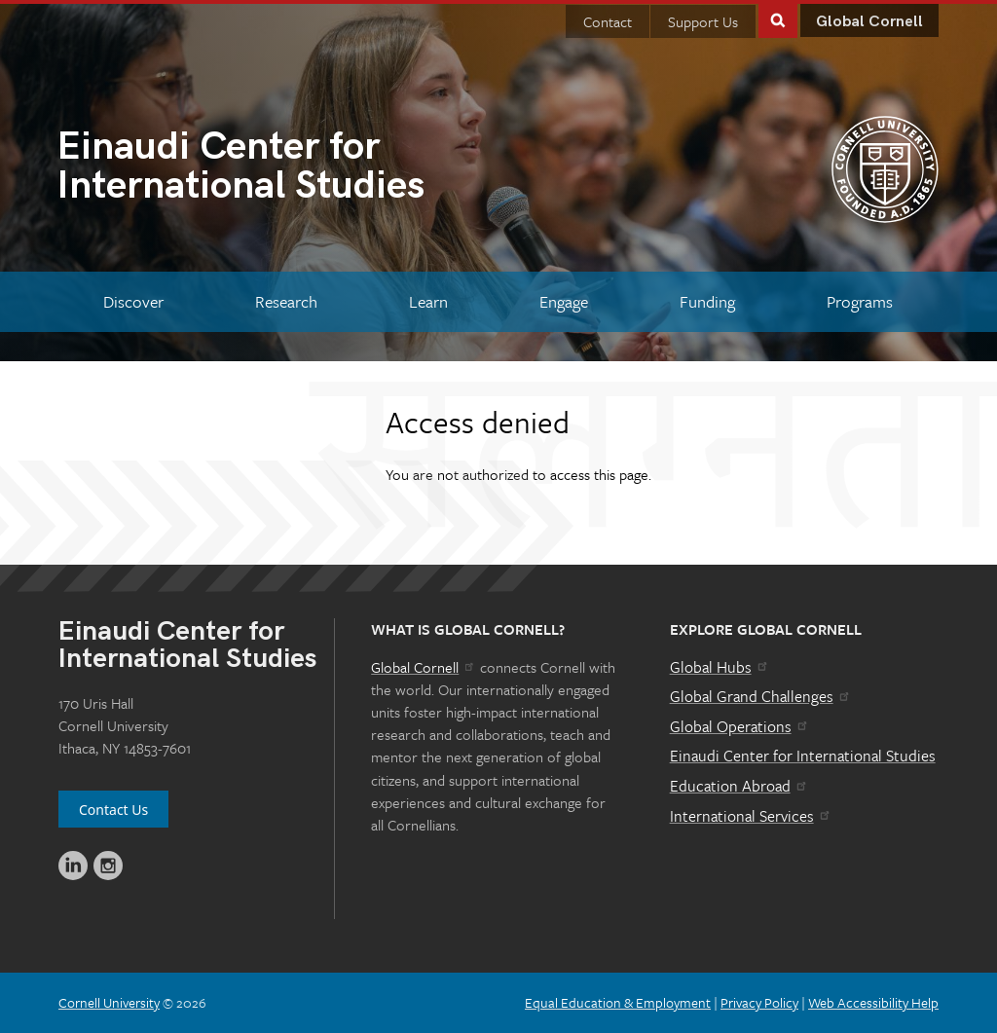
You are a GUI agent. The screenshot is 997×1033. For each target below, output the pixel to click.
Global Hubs (720, 667)
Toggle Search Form (777, 19)
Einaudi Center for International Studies (803, 755)
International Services (751, 816)
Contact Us (113, 809)
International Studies (277, 168)
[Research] (286, 301)
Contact (607, 21)
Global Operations (740, 726)
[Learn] (429, 301)
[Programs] (859, 301)
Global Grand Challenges (761, 696)
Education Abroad (739, 785)
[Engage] (563, 301)
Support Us (703, 21)
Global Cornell (869, 22)
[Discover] (133, 301)
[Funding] (707, 301)
